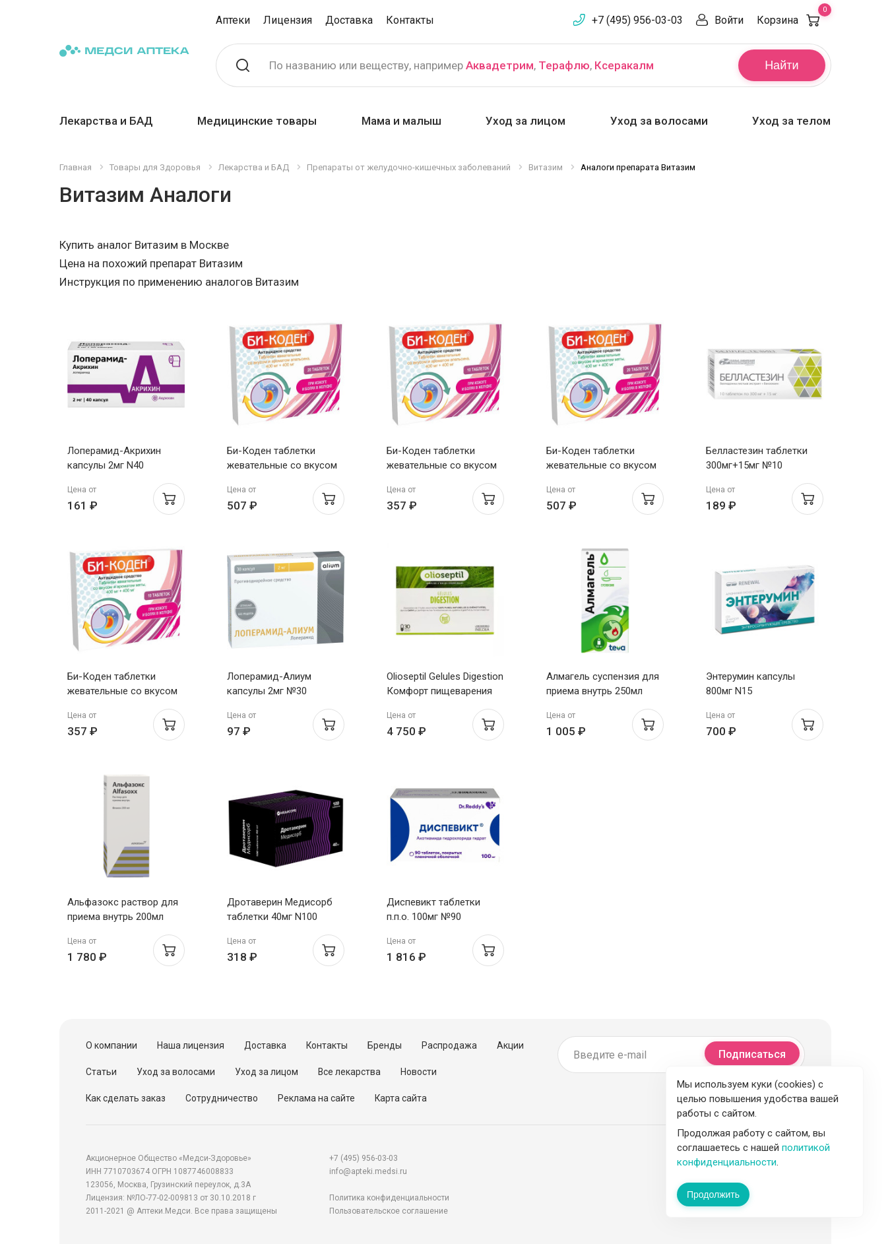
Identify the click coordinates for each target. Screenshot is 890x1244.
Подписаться (752, 1054)
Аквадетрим (500, 65)
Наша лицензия (190, 1045)
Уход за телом (791, 120)
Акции (510, 1045)
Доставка (349, 20)
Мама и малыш (401, 120)
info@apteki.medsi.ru (368, 1171)
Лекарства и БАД (106, 120)
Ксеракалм (624, 65)
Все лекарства (349, 1071)
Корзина (794, 20)
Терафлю (564, 65)
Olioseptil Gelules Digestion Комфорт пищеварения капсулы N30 (445, 691)
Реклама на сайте (316, 1098)
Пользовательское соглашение (388, 1211)
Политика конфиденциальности (389, 1197)
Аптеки (233, 20)
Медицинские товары (257, 120)
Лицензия (287, 20)
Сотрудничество (221, 1098)
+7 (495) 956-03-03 (637, 20)
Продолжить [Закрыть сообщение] (713, 1194)
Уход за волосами (659, 120)
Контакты (410, 20)
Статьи (101, 1071)
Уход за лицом (525, 120)
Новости (418, 1071)
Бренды (384, 1045)
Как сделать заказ (126, 1098)
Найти (781, 65)
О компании (111, 1045)
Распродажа (449, 1045)
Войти (729, 20)
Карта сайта (401, 1098)
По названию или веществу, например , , (461, 65)
